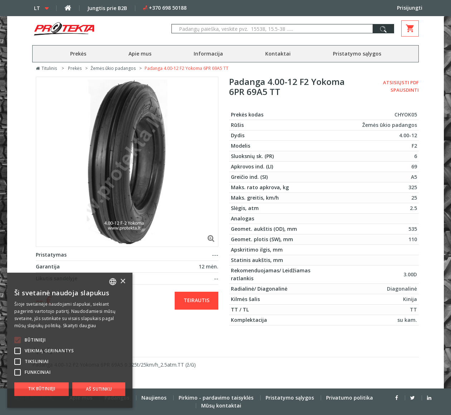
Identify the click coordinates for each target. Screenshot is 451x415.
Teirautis (196, 300)
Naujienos (153, 397)
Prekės (78, 53)
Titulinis (46, 68)
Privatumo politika (349, 397)
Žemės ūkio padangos (113, 68)
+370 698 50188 (167, 7)
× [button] (122, 281)
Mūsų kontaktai (221, 405)
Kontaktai (278, 53)
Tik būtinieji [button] (41, 389)
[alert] (69, 340)
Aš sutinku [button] (99, 389)
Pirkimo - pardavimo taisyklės (216, 397)
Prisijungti (409, 7)
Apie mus (139, 53)
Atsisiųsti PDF (401, 82)
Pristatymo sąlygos (357, 53)
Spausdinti (405, 90)
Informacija (208, 53)
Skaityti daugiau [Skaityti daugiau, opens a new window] (79, 326)
